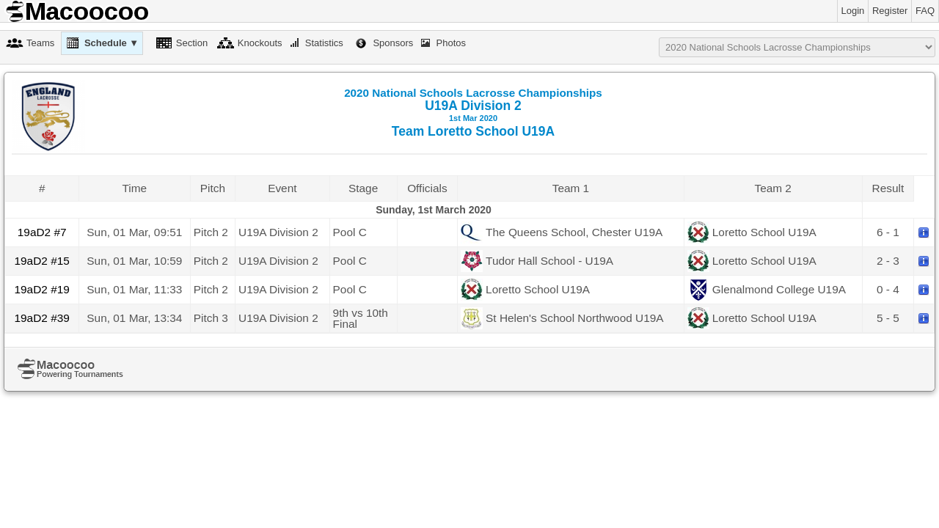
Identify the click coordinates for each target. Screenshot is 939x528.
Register (889, 10)
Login (853, 10)
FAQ (925, 10)
